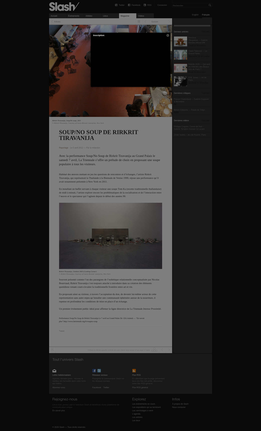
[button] (167, 35)
